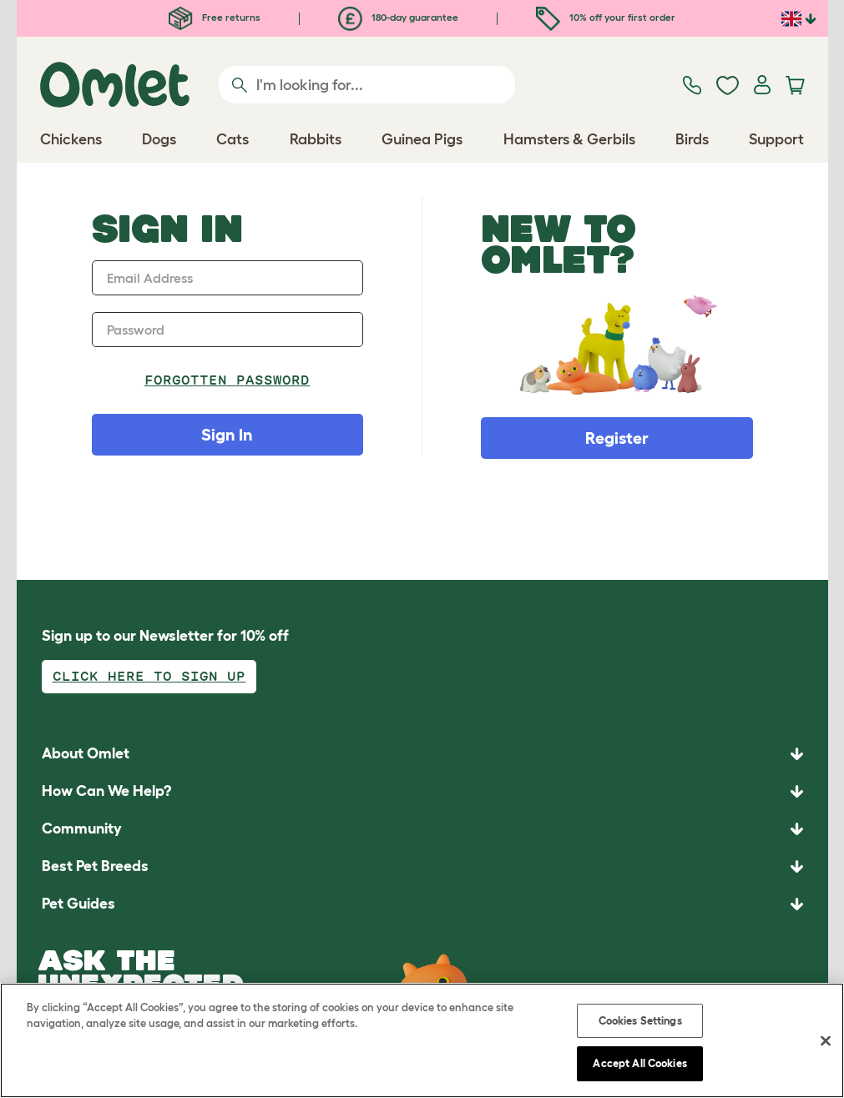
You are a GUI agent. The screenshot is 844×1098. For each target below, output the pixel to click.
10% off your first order (605, 17)
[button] (422, 904)
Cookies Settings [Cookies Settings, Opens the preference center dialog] (640, 1021)
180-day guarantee (398, 17)
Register (617, 438)
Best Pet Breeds (95, 866)
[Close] (825, 1040)
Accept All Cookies (639, 1063)
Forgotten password (227, 380)
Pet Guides (78, 903)
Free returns (214, 17)
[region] (422, 1040)
